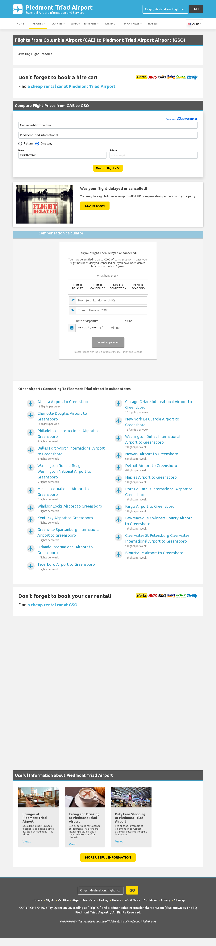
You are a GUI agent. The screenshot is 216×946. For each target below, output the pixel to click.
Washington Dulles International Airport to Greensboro (159, 441)
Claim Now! (95, 205)
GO (196, 9)
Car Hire (57, 23)
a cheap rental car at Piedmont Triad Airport (71, 86)
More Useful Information (108, 857)
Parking (110, 23)
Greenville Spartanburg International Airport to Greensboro (71, 534)
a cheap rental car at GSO (52, 604)
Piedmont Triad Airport (59, 9)
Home (20, 23)
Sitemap (179, 900)
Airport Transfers (83, 23)
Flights (38, 23)
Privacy (165, 900)
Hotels (153, 23)
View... (27, 841)
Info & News (131, 23)
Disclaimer (150, 900)
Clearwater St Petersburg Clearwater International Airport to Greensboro (159, 540)
